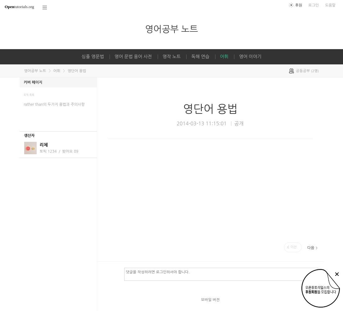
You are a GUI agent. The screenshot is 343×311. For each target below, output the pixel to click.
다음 (310, 248)
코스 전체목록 (45, 8)
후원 (298, 5)
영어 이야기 (250, 56)
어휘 (224, 56)
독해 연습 (200, 56)
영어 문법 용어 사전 (133, 56)
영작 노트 (172, 56)
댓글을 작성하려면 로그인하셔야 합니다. (221, 274)
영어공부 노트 (171, 29)
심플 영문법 (93, 56)
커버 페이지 (33, 82)
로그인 (313, 5)
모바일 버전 (210, 300)
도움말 (330, 5)
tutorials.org (19, 6)
